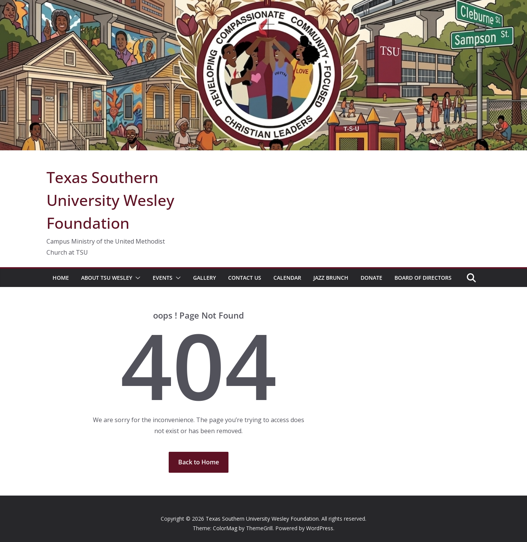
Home (61, 277)
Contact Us (244, 277)
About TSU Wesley (106, 277)
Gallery (204, 277)
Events (162, 277)
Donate (371, 277)
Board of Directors (423, 277)
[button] (136, 278)
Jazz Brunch (330, 277)
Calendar (287, 277)
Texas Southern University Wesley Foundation (110, 200)
